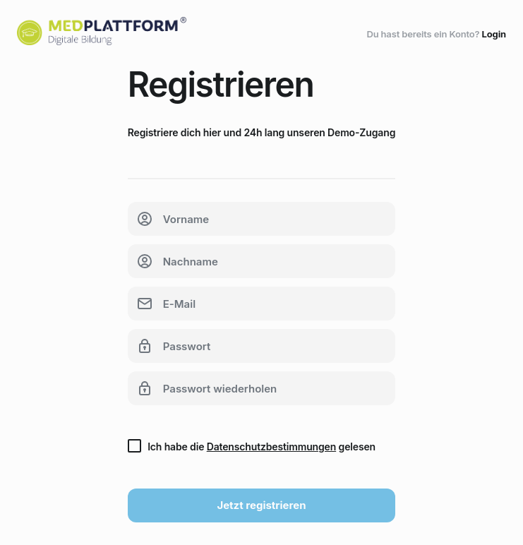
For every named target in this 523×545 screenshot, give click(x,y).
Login (494, 34)
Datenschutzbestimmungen (271, 447)
